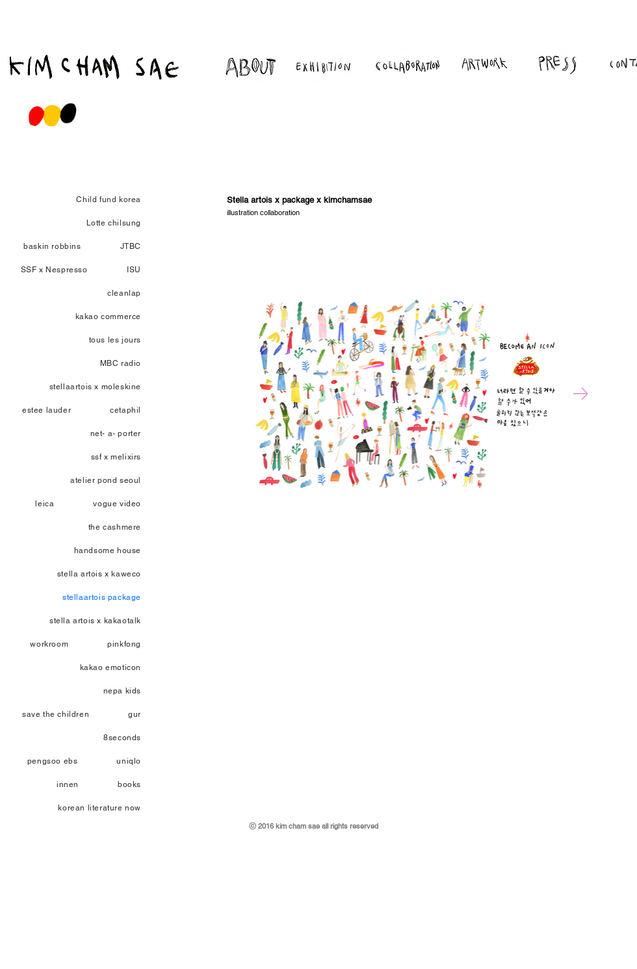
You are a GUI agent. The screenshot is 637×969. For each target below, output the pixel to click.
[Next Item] (580, 393)
